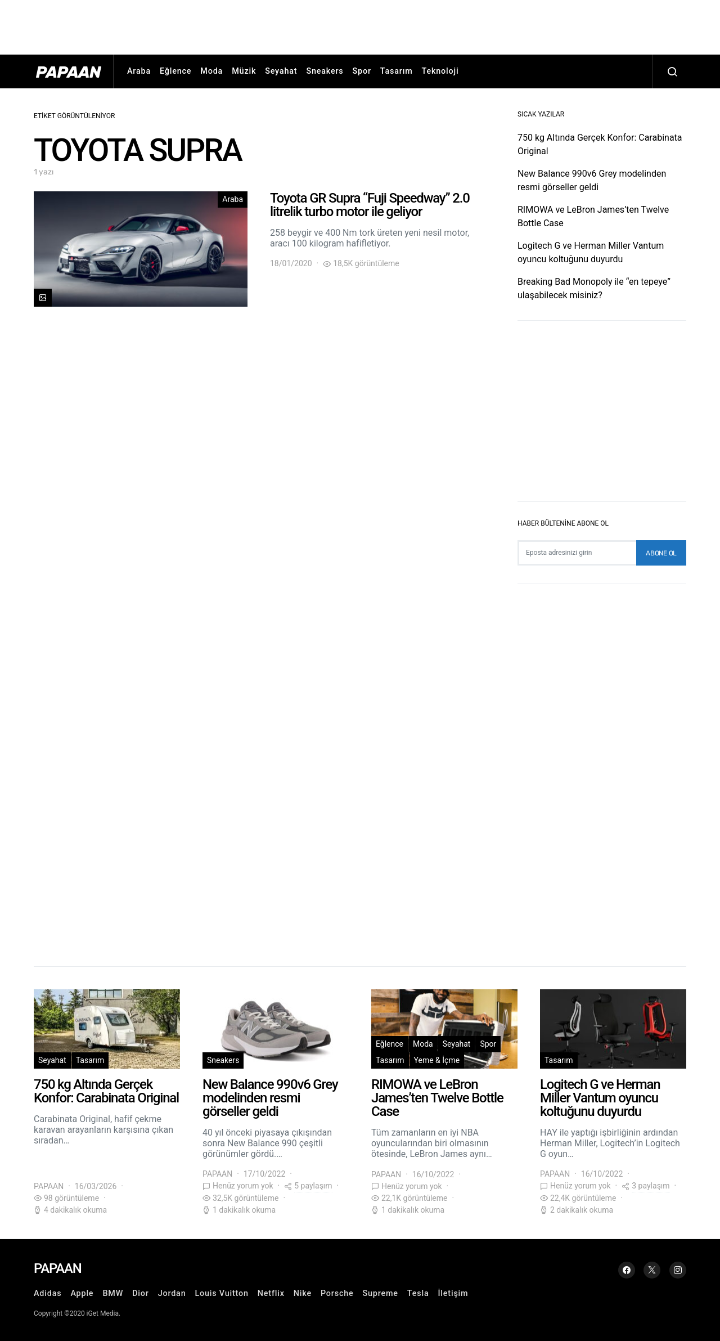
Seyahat (281, 71)
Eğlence (175, 71)
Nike (303, 1293)
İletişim (453, 1293)
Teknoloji (440, 71)
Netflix (271, 1293)
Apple (81, 1293)
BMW (112, 1293)
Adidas (47, 1293)
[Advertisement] (360, 25)
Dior (140, 1293)
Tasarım (396, 71)
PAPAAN (49, 1186)
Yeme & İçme (437, 1060)
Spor (362, 71)
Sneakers (324, 71)
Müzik (244, 71)
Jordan (172, 1293)
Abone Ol (661, 553)
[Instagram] (677, 1270)
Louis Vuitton (221, 1293)
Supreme (380, 1293)
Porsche (337, 1293)
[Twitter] (652, 1270)
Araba (139, 71)
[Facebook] (626, 1270)
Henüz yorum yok (243, 1185)
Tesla (418, 1293)
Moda (211, 71)
